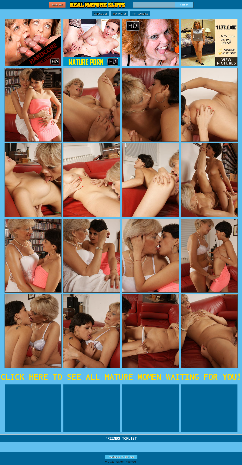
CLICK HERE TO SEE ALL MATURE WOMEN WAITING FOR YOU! (121, 377)
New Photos (119, 13)
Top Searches (140, 13)
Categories (100, 13)
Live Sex (57, 4)
